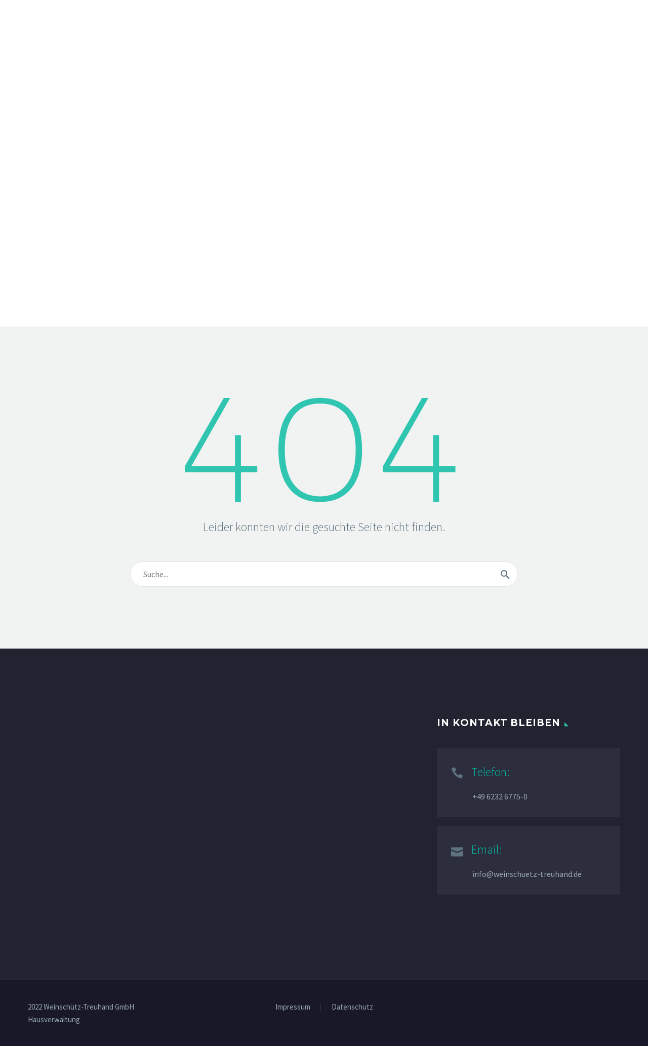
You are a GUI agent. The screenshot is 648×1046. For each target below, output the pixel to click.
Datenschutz (352, 1007)
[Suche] (324, 574)
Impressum (292, 1007)
